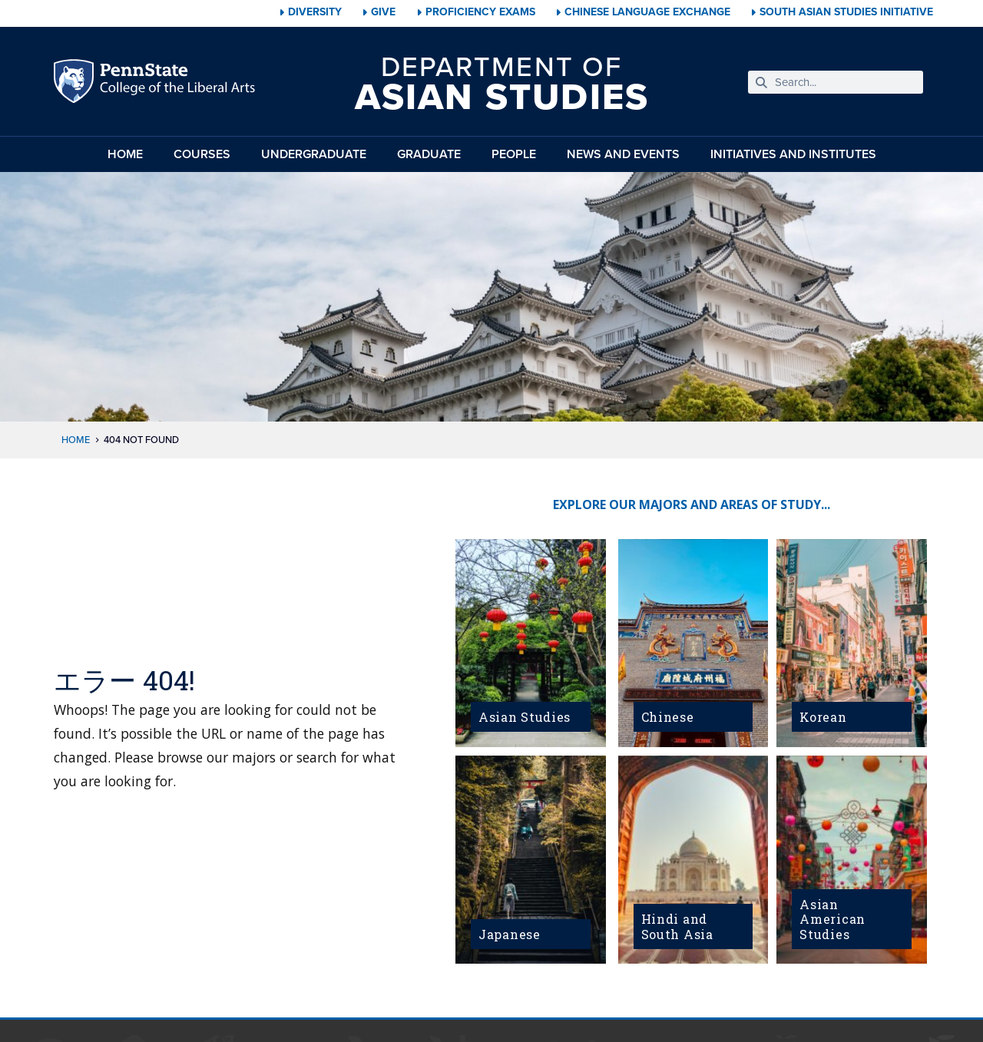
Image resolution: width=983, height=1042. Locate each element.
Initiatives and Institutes (793, 154)
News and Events (623, 154)
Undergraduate (313, 154)
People (514, 154)
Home (125, 154)
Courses (202, 154)
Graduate (429, 154)
